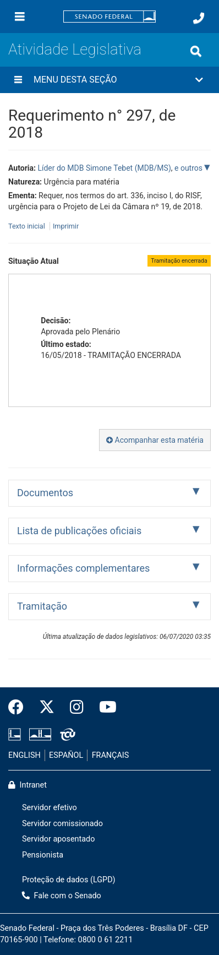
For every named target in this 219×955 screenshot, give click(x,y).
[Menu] (20, 16)
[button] (109, 80)
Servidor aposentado (58, 839)
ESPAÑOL (66, 755)
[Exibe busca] (196, 51)
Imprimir (66, 226)
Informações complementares (83, 568)
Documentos (45, 492)
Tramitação (42, 606)
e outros (189, 168)
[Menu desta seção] (18, 79)
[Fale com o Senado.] (198, 18)
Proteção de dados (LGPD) (69, 880)
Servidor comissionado (62, 823)
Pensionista (42, 855)
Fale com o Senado (61, 895)
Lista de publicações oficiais (79, 530)
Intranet (27, 785)
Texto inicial (27, 226)
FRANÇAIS (110, 755)
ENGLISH (24, 755)
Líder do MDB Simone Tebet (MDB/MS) (104, 168)
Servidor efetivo (49, 807)
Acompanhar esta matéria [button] (155, 440)
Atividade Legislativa (74, 49)
